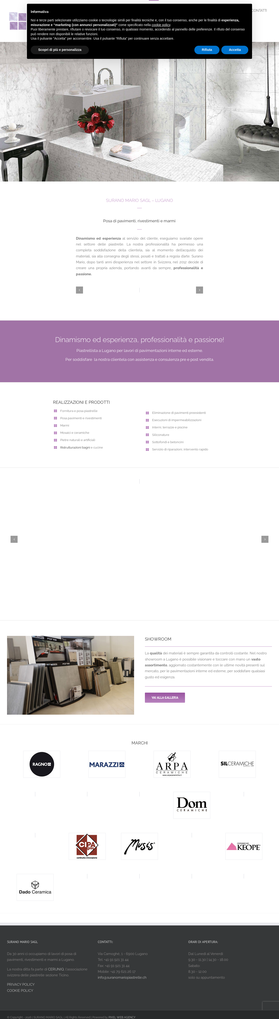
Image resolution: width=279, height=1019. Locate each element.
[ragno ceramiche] (41, 753)
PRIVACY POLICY (21, 984)
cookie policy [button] (161, 25)
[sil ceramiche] (237, 753)
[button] (79, 290)
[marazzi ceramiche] (107, 753)
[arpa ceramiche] (172, 753)
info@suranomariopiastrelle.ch (122, 977)
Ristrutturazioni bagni (75, 447)
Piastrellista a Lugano (96, 350)
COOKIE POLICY (20, 991)
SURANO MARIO (122, 200)
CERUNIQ (56, 969)
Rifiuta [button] (207, 50)
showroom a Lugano (161, 659)
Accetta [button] (235, 50)
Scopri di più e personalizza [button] (59, 50)
